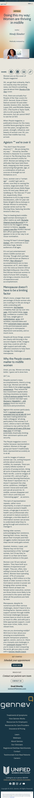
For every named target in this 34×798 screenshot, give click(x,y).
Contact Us (17, 681)
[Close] (31, 796)
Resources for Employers (17, 722)
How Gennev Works (17, 718)
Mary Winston (15, 260)
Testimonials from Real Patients (17, 755)
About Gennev (17, 741)
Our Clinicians (17, 744)
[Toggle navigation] (30, 4)
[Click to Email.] (23, 71)
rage (5, 312)
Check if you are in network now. (24, 0)
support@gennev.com (17, 688)
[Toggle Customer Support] (30, 794)
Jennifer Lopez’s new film (14, 228)
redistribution (9, 319)
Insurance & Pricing (17, 729)
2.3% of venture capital (13, 396)
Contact (17, 751)
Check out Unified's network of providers (17, 780)
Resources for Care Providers (17, 725)
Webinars (17, 738)
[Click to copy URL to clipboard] (30, 71)
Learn (17, 734)
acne (18, 319)
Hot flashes (18, 307)
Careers (17, 758)
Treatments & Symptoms (17, 715)
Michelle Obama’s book (15, 221)
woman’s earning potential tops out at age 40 (14, 413)
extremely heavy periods (18, 323)
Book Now (17, 665)
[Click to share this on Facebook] (11, 71)
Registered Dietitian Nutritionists (17, 748)
